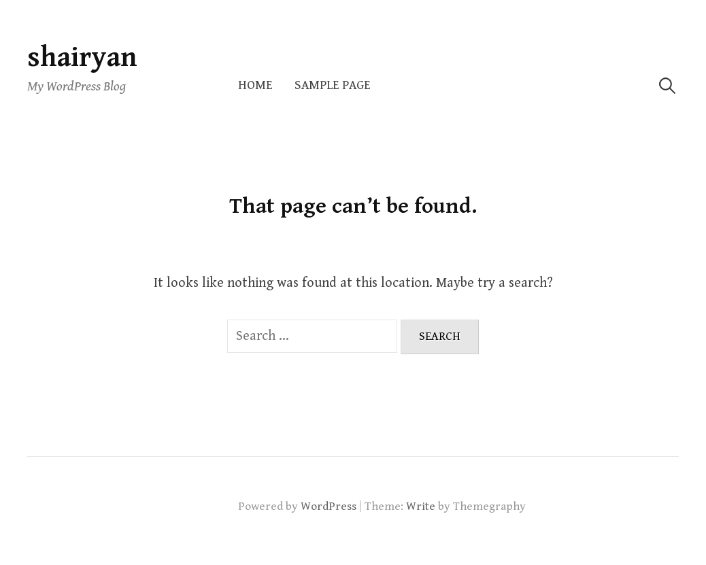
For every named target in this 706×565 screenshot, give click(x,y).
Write (420, 506)
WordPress (328, 506)
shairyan (82, 57)
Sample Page (333, 85)
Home (255, 85)
